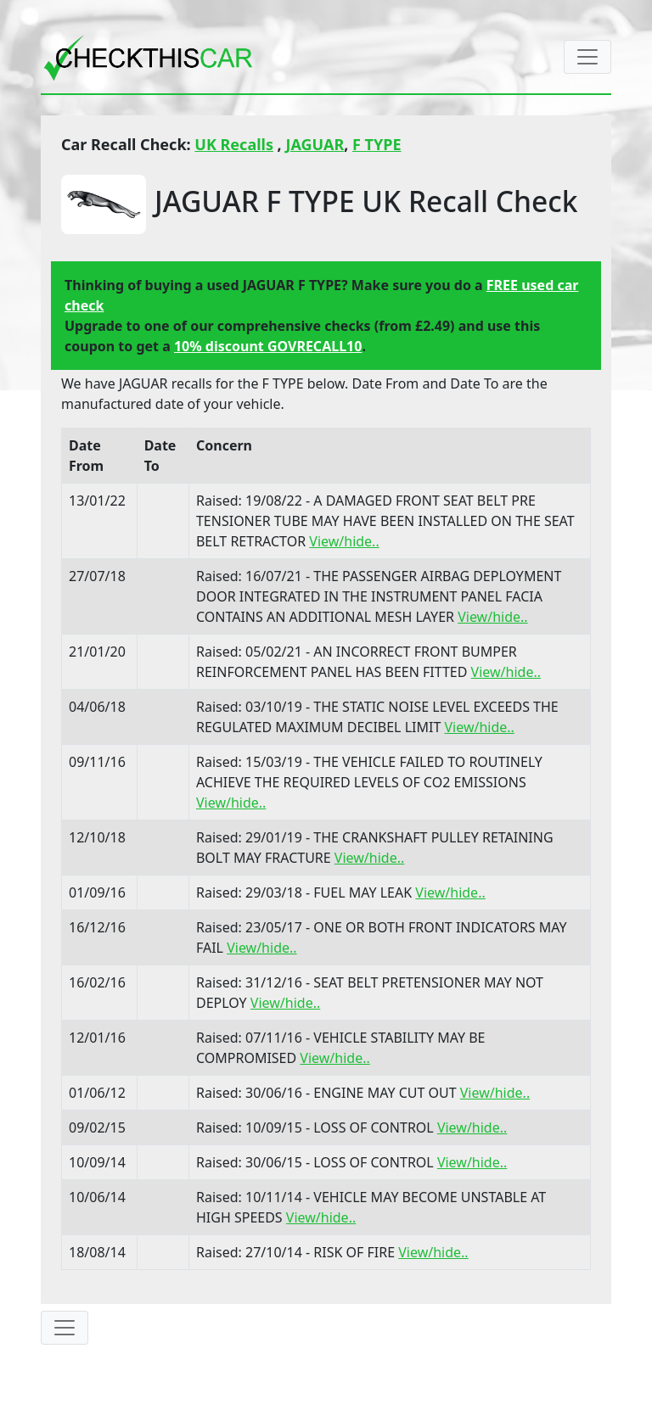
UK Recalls (233, 144)
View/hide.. (344, 541)
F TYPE (376, 144)
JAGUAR (314, 144)
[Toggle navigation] (587, 57)
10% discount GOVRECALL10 (268, 346)
